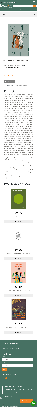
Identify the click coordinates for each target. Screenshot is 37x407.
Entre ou (5, 2)
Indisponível (9, 81)
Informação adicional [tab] (21, 85)
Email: (3, 363)
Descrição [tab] (10, 85)
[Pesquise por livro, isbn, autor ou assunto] (23, 6)
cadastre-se (11, 2)
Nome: (3, 356)
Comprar (18, 221)
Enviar (4, 369)
